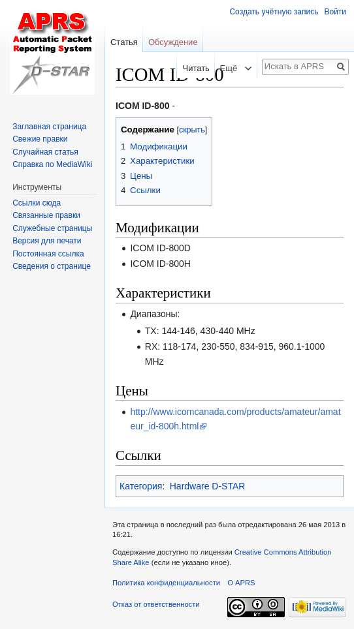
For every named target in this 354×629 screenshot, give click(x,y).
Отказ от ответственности (156, 604)
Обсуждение (173, 42)
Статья (124, 42)
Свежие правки (39, 139)
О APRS (241, 583)
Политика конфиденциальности (166, 583)
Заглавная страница (49, 126)
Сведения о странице (51, 266)
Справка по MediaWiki (52, 164)
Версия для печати (46, 240)
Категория (141, 486)
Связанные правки (46, 215)
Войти (335, 11)
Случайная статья (45, 152)
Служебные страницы (52, 228)
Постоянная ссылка (48, 253)
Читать (192, 68)
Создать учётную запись (273, 11)
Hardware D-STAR (208, 486)
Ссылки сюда (36, 202)
